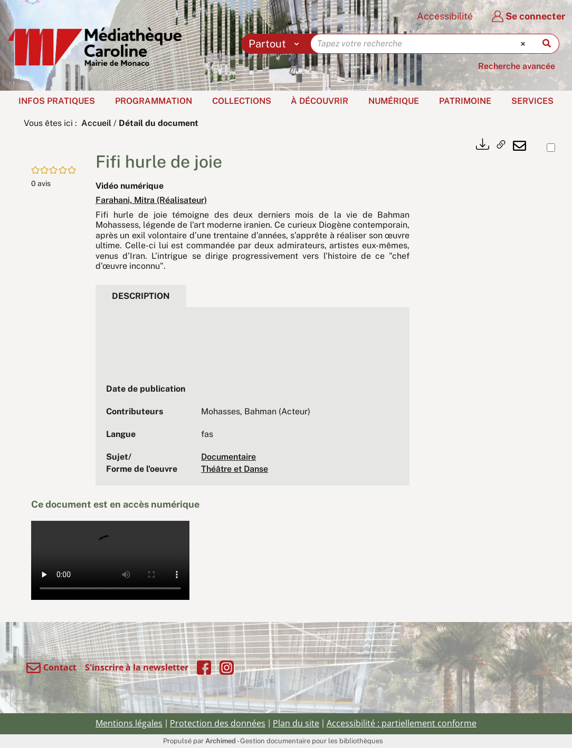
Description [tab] (141, 296)
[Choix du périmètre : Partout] (276, 44)
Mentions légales (129, 723)
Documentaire (228, 457)
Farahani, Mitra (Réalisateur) (151, 200)
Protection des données (217, 723)
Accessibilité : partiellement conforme (401, 723)
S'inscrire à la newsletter (136, 667)
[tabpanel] (252, 402)
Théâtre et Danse (234, 469)
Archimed (220, 741)
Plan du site (296, 723)
